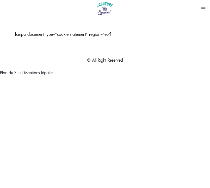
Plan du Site (10, 72)
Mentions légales (38, 72)
